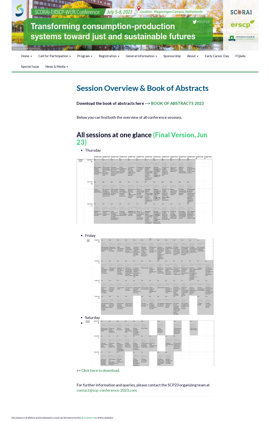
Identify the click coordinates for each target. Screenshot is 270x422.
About (192, 56)
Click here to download (100, 370)
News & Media (56, 66)
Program (84, 56)
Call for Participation (54, 56)
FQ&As (240, 56)
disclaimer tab (89, 417)
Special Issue (30, 66)
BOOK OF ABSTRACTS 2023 (177, 103)
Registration (109, 56)
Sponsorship (172, 56)
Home (26, 56)
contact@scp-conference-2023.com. (107, 390)
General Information (141, 56)
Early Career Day (217, 56)
